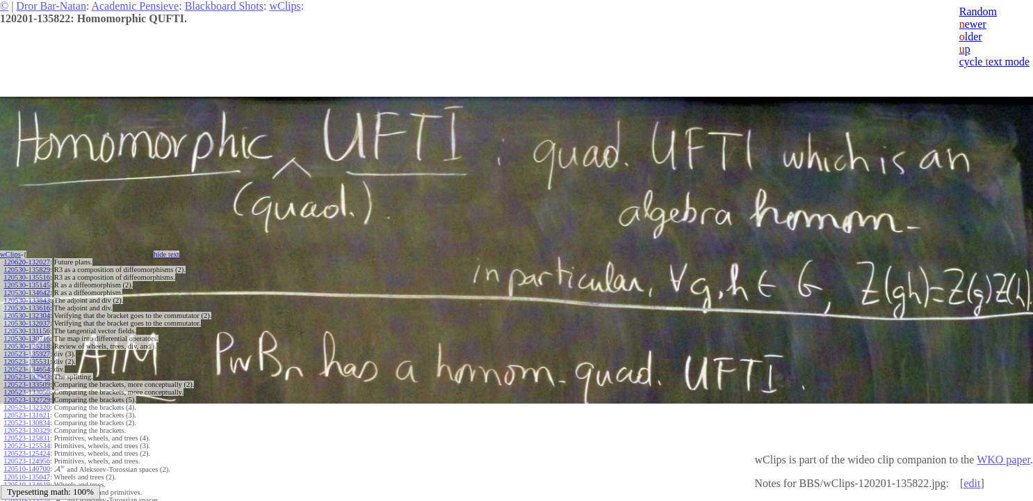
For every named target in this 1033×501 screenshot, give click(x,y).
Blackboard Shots (224, 6)
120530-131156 (26, 331)
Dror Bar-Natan (51, 6)
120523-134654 (26, 369)
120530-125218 (26, 346)
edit (971, 483)
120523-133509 (26, 384)
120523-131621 (26, 415)
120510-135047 (26, 476)
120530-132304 (26, 315)
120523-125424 (26, 453)
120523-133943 (26, 377)
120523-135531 (26, 361)
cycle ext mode (994, 61)
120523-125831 (26, 438)
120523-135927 (26, 354)
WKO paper (1003, 460)
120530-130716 (26, 338)
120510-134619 (26, 484)
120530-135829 (26, 269)
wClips (284, 6)
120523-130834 (26, 423)
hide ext (166, 254)
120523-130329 (26, 430)
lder (970, 36)
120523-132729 (26, 400)
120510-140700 (26, 468)
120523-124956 (26, 461)
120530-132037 (26, 323)
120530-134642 (26, 292)
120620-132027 (26, 262)
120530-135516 (26, 277)
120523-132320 (26, 407)
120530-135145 (26, 285)
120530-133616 (26, 308)
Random (978, 11)
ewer (972, 24)
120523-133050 (26, 392)
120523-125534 (26, 446)
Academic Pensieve (135, 6)
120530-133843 (26, 300)
